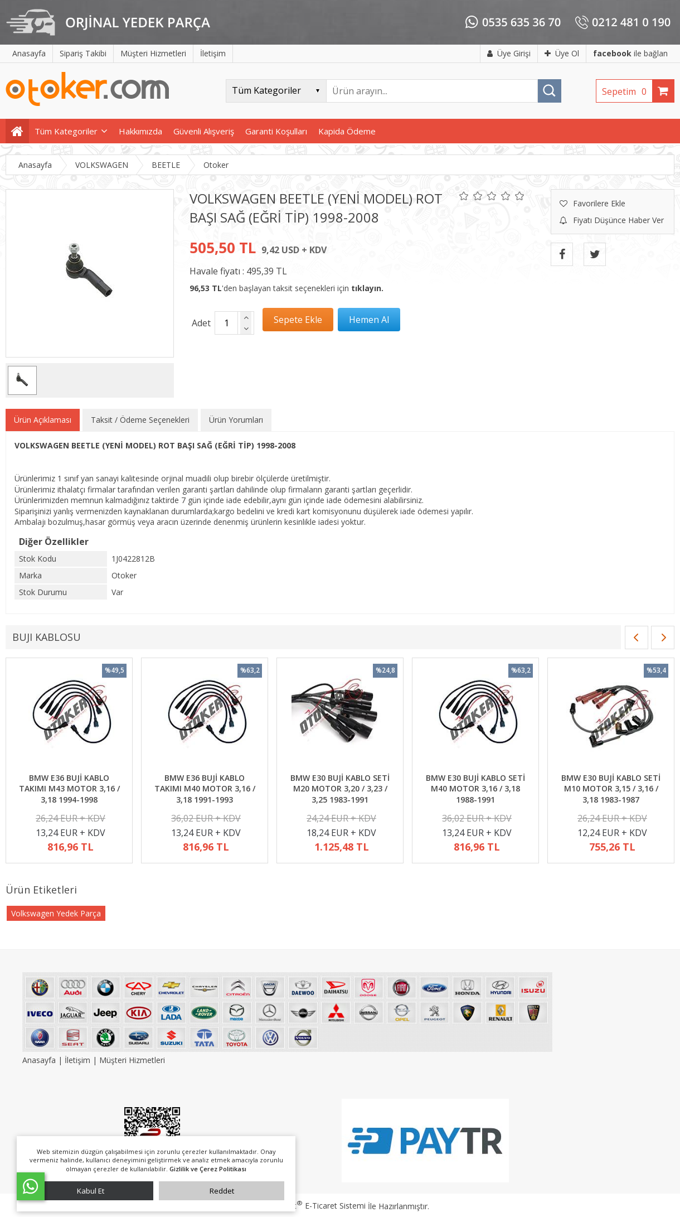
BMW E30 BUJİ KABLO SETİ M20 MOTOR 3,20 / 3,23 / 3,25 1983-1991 (340, 788)
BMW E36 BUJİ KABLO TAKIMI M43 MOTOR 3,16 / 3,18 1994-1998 (69, 788)
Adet (201, 323)
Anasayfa (40, 1060)
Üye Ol (562, 53)
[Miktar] (226, 323)
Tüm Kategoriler (66, 131)
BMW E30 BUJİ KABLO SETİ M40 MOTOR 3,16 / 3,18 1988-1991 (475, 788)
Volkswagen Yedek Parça (56, 913)
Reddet (222, 1191)
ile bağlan (630, 53)
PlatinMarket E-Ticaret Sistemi (308, 1205)
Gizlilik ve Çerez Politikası (207, 1169)
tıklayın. (367, 288)
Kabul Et (90, 1191)
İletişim (77, 1060)
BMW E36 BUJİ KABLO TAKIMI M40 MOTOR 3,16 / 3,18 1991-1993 (204, 788)
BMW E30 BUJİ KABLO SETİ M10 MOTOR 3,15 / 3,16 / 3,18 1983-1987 (610, 788)
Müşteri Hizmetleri (132, 1060)
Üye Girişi (509, 53)
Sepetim (627, 91)
